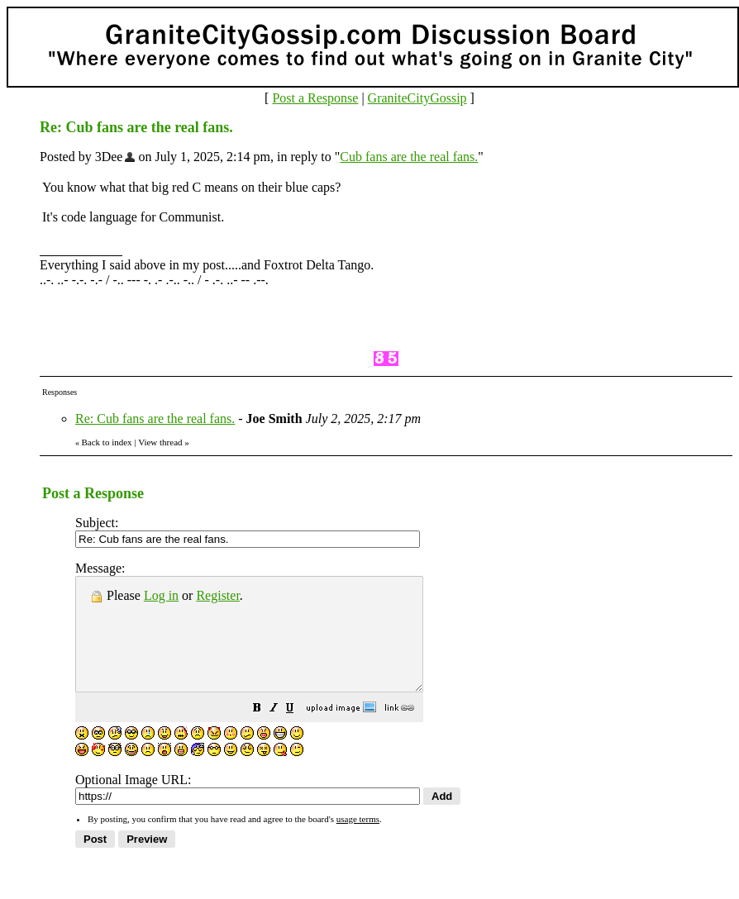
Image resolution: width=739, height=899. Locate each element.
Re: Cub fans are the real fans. (155, 418)
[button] (298, 732)
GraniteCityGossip (417, 98)
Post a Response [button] (315, 98)
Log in (161, 595)
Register (217, 595)
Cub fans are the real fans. (409, 157)
